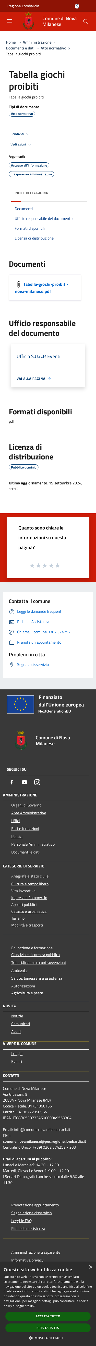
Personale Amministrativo (33, 844)
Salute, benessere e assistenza (36, 978)
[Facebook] (12, 782)
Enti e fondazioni (25, 828)
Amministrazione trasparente (35, 1252)
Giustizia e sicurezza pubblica (35, 955)
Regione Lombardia (23, 6)
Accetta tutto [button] (48, 1316)
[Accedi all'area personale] (77, 6)
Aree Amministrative (28, 813)
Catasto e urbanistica (29, 911)
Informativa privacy (27, 1260)
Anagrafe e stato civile (29, 876)
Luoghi (17, 1054)
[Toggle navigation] (10, 21)
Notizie (17, 1016)
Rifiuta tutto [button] (48, 1328)
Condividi (21, 134)
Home (11, 42)
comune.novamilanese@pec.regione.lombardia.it (44, 1141)
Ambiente (19, 970)
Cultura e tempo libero (29, 884)
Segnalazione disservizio (31, 1213)
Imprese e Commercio (29, 898)
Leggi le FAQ (21, 1221)
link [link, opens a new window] (33, 1306)
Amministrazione (37, 42)
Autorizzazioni (23, 986)
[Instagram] (37, 782)
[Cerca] (86, 21)
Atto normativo (53, 48)
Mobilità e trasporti (27, 925)
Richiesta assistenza (28, 1228)
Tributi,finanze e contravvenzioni (38, 962)
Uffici (15, 821)
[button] (48, 1337)
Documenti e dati (20, 48)
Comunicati (20, 1024)
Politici (17, 836)
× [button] (90, 1267)
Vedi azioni (22, 144)
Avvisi (16, 1031)
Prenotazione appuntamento (35, 1205)
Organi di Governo (26, 805)
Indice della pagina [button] (31, 192)
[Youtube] (24, 782)
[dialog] (48, 1304)
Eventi (16, 1061)
